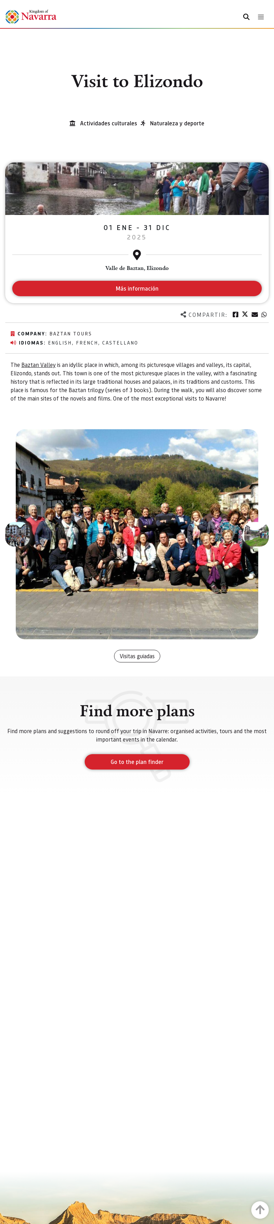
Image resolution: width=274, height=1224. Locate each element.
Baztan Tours (70, 333)
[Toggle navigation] (261, 17)
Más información (137, 288)
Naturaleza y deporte (177, 123)
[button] (17, 534)
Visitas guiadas (137, 656)
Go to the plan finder (137, 761)
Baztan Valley (38, 364)
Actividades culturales (108, 123)
